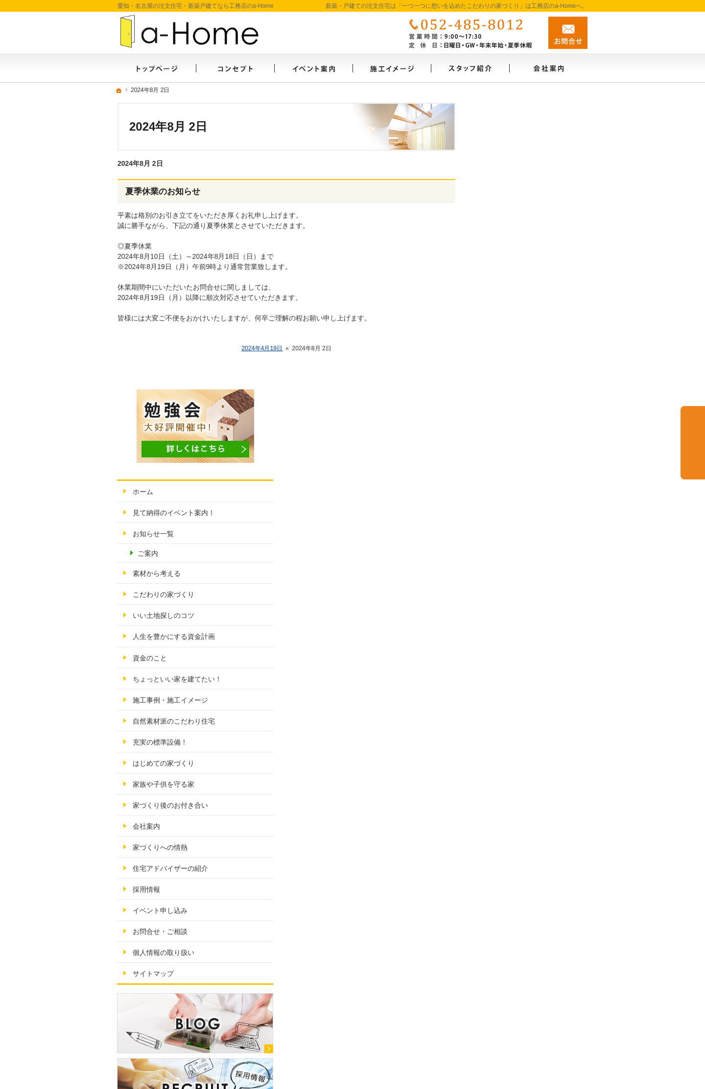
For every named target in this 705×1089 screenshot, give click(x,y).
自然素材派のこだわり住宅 (527, 434)
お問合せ (568, 33)
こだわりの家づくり (516, 308)
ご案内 (501, 267)
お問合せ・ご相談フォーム (529, 999)
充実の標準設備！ (513, 455)
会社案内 (499, 540)
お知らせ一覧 (506, 247)
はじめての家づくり (516, 476)
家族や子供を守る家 (516, 497)
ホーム (496, 205)
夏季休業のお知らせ (162, 191)
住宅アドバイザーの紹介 (523, 582)
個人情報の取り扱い (516, 666)
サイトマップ (506, 687)
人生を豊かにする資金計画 (527, 350)
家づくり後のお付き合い (523, 518)
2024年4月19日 (261, 348)
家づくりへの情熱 (513, 561)
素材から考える (510, 287)
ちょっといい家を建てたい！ (530, 392)
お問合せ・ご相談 (513, 645)
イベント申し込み (513, 624)
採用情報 (499, 603)
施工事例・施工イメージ (523, 413)
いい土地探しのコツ (516, 329)
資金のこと (503, 371)
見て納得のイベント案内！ (527, 226)
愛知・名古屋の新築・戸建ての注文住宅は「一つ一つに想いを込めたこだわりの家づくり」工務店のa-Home (392, 1070)
